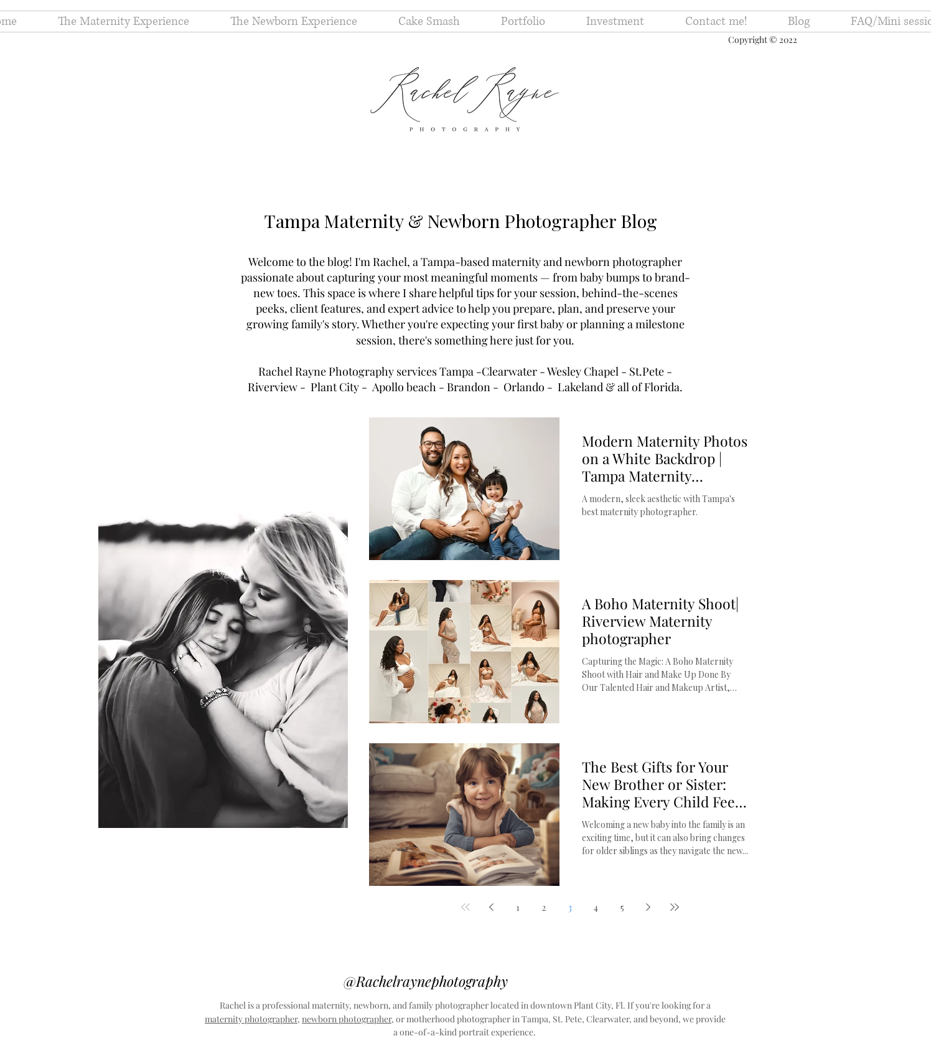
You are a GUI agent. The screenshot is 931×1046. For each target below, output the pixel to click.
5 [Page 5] (622, 907)
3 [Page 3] (570, 907)
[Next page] (648, 907)
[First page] (465, 907)
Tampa (457, 371)
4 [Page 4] (596, 907)
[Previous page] (491, 907)
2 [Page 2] (544, 907)
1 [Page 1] (518, 907)
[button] (523, 21)
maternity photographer (251, 1019)
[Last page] (674, 907)
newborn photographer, (348, 1019)
